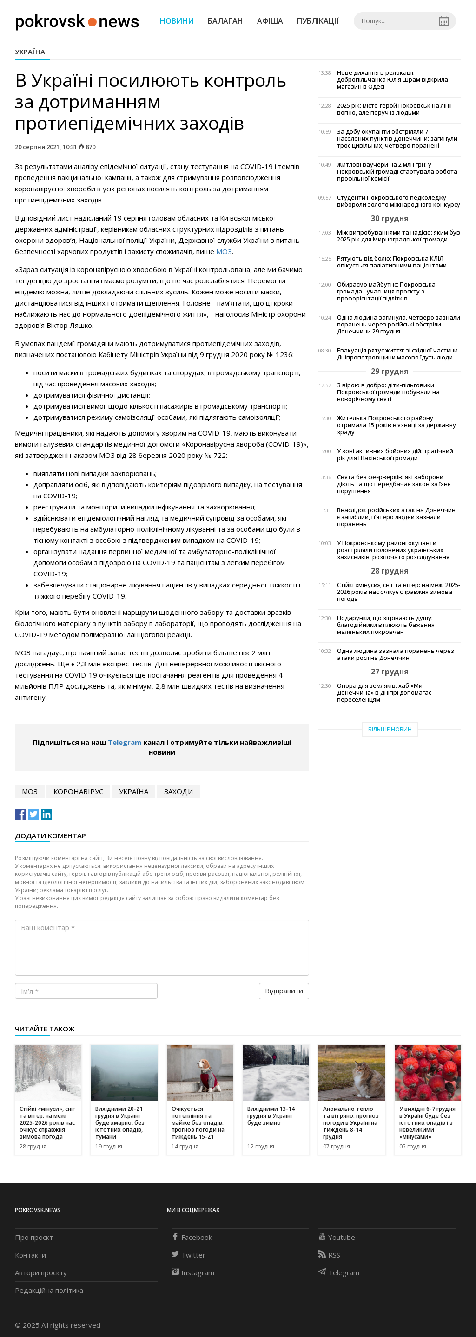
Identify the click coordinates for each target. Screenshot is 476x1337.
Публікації (318, 21)
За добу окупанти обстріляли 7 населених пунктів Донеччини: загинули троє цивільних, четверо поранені (397, 138)
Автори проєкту (41, 1272)
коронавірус (78, 791)
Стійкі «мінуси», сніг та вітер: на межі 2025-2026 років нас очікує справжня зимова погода (398, 591)
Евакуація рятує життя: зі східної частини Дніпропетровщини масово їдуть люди (397, 354)
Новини (177, 21)
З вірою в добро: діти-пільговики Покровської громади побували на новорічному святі (388, 392)
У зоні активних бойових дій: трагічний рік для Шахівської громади (395, 455)
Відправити (284, 990)
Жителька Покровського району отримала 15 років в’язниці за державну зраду (396, 425)
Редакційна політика (49, 1290)
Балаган (225, 21)
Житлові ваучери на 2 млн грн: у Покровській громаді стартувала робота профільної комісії (397, 171)
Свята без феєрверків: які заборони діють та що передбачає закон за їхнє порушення (393, 484)
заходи (178, 791)
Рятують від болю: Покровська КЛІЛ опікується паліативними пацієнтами (392, 262)
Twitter (188, 1254)
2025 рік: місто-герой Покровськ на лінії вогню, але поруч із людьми (394, 109)
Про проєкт (34, 1237)
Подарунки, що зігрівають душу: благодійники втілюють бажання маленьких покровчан (386, 624)
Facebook (192, 1237)
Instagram (193, 1272)
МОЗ (224, 251)
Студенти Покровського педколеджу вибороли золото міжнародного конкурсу (398, 201)
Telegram (124, 742)
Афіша (270, 21)
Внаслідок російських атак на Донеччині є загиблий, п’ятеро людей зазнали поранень (397, 517)
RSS (329, 1254)
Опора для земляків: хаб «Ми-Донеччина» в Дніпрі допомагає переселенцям (384, 692)
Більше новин (390, 729)
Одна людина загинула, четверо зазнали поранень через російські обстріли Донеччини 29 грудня (398, 324)
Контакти (30, 1254)
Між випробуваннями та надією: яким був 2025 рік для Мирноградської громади (398, 236)
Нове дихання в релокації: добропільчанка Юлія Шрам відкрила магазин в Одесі (392, 79)
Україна (30, 51)
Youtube (336, 1237)
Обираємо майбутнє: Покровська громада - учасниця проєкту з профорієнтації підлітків (386, 291)
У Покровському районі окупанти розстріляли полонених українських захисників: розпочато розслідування (393, 550)
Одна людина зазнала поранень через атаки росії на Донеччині (395, 654)
